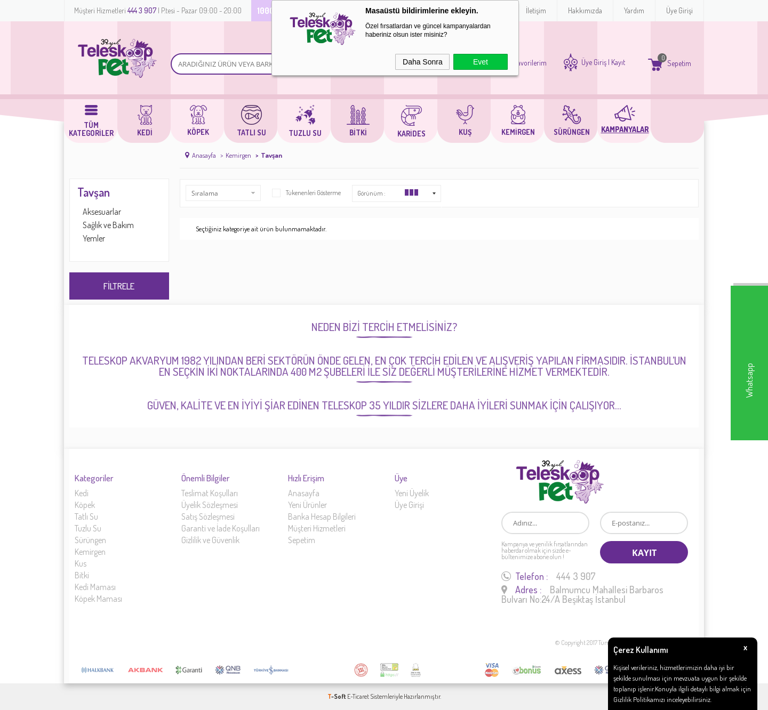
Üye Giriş (593, 62)
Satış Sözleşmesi (208, 516)
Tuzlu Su (88, 528)
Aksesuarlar (102, 211)
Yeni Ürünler (307, 504)
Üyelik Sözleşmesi (209, 504)
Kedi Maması (95, 587)
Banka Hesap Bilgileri (322, 516)
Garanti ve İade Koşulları (220, 528)
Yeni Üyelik (412, 493)
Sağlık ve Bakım (108, 225)
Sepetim (301, 540)
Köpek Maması (98, 598)
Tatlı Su (86, 516)
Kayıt (618, 62)
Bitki (82, 575)
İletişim (536, 10)
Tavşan (93, 191)
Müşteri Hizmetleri (317, 528)
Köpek (85, 504)
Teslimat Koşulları (209, 493)
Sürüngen (90, 540)
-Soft (337, 696)
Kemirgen (90, 551)
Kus (80, 563)
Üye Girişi (679, 10)
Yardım (634, 10)
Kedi (82, 493)
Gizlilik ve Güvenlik (210, 540)
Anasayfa (303, 493)
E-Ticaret (358, 696)
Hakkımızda (585, 10)
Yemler (94, 238)
